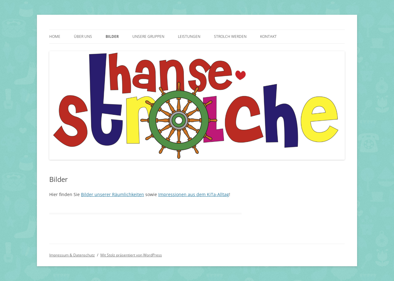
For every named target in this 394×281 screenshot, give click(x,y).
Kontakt (268, 36)
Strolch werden (230, 36)
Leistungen (189, 36)
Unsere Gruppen (148, 36)
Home (54, 36)
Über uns (83, 36)
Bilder (112, 36)
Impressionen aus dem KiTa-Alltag (193, 194)
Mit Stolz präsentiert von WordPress (131, 255)
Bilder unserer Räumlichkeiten (112, 194)
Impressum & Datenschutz (72, 255)
